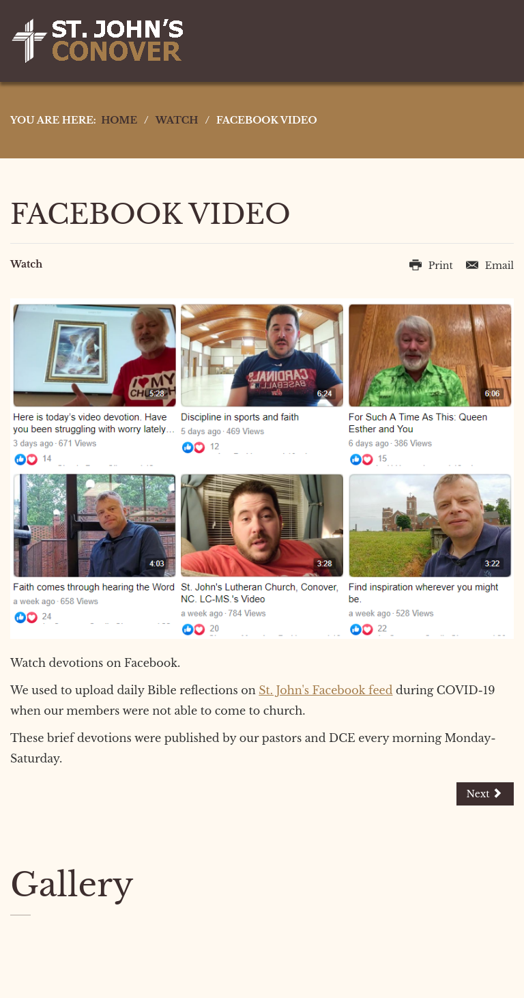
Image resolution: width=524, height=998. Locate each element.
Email (490, 265)
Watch (26, 264)
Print (432, 265)
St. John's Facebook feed (325, 690)
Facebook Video (150, 214)
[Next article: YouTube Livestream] (485, 793)
